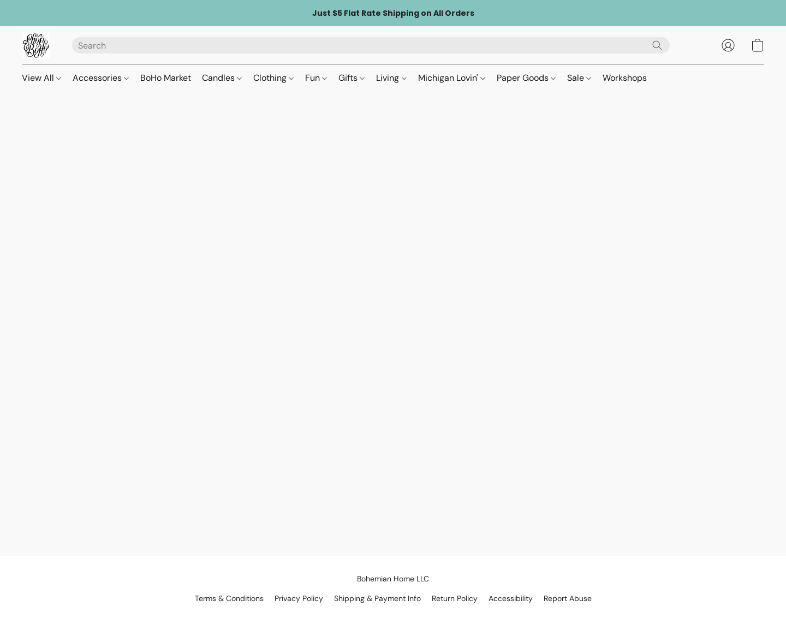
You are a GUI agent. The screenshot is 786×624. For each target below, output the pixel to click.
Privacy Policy (299, 598)
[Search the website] (657, 45)
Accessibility (511, 598)
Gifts (351, 78)
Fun (316, 78)
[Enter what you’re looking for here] (371, 45)
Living (391, 78)
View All (41, 78)
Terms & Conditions (229, 598)
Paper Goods (526, 78)
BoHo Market (165, 78)
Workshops (625, 78)
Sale (579, 78)
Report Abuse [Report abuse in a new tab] (568, 598)
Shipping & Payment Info (377, 598)
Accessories (101, 78)
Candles (222, 78)
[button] (36, 45)
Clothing (273, 78)
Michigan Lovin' (451, 78)
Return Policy (455, 598)
